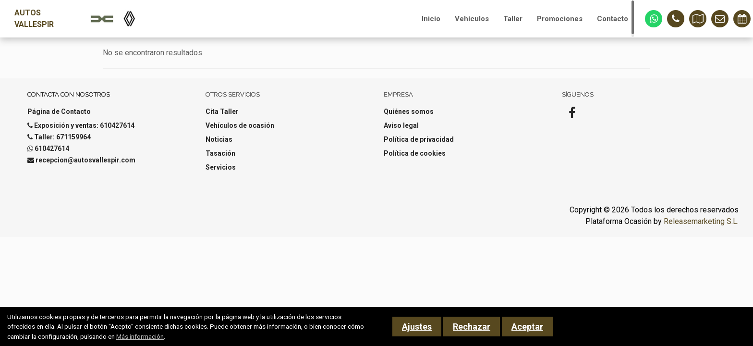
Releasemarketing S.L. (701, 221)
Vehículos (472, 18)
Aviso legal (401, 125)
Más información (140, 336)
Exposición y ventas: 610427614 (84, 125)
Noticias (219, 139)
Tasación (220, 153)
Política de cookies (415, 153)
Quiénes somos (409, 111)
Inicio (431, 18)
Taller (512, 18)
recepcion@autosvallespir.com (85, 160)
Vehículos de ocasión (240, 125)
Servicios (221, 167)
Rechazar (471, 326)
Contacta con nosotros (68, 94)
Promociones (560, 18)
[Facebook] (572, 115)
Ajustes (417, 326)
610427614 (52, 148)
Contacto (612, 18)
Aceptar (527, 326)
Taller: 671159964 (62, 137)
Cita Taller (222, 111)
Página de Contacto (59, 111)
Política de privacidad (419, 139)
